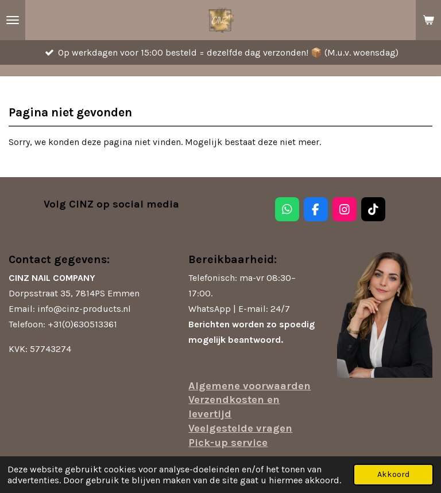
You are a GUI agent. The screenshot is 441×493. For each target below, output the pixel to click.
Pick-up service (228, 442)
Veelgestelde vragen (240, 428)
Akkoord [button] (393, 474)
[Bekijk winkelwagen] (428, 20)
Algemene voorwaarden (249, 385)
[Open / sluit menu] (12, 20)
